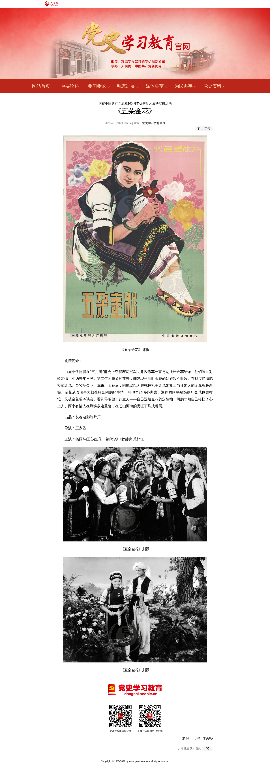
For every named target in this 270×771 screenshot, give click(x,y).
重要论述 (70, 86)
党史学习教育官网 (153, 123)
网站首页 (41, 86)
